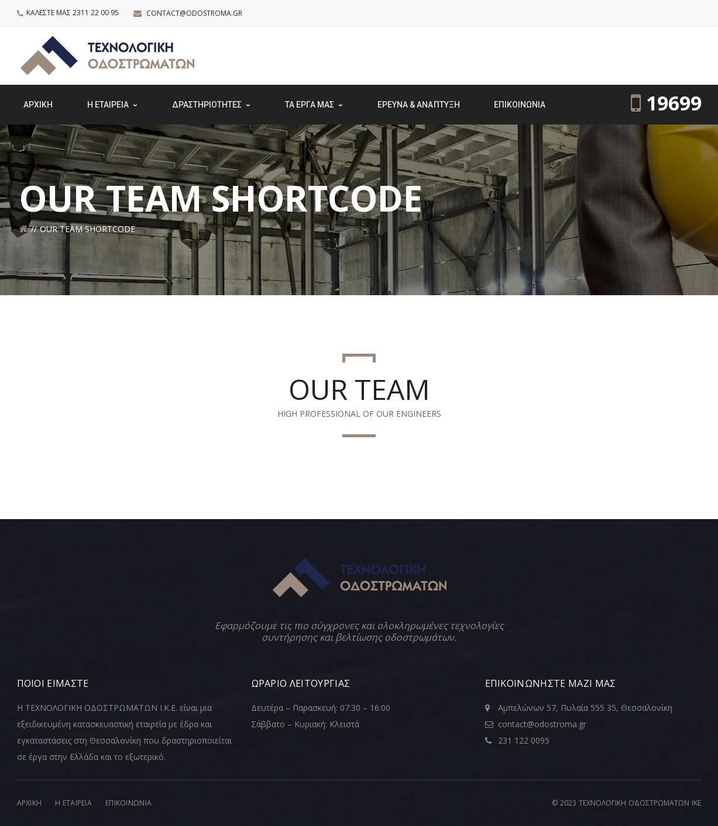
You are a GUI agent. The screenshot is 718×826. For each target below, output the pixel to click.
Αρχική (29, 803)
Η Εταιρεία (73, 803)
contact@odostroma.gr (194, 13)
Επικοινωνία (128, 803)
